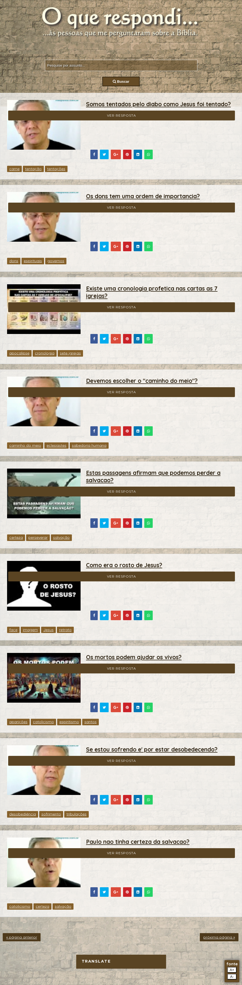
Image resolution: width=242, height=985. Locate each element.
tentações (56, 168)
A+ (232, 970)
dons (13, 260)
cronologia (44, 353)
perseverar (38, 537)
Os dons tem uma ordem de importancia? (143, 196)
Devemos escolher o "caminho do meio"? (142, 380)
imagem (30, 629)
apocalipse (19, 353)
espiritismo (69, 721)
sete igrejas (70, 353)
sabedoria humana (89, 445)
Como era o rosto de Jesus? (124, 565)
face (13, 629)
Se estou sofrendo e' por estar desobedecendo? (152, 749)
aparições (18, 721)
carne (14, 168)
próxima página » (219, 937)
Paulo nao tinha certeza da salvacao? (137, 841)
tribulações (76, 814)
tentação (33, 168)
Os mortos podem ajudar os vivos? (134, 657)
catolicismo (43, 721)
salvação (61, 537)
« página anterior (21, 937)
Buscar (121, 81)
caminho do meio (25, 445)
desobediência (22, 814)
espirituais (33, 260)
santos (90, 721)
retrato (65, 629)
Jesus (48, 629)
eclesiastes (56, 445)
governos (55, 260)
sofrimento (51, 814)
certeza (16, 537)
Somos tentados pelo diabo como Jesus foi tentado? (158, 104)
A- (232, 977)
